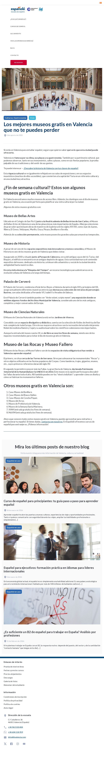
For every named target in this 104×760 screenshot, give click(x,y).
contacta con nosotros (52, 421)
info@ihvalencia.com (17, 737)
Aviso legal (8, 708)
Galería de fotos (11, 681)
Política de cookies (12, 704)
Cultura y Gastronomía (15, 118)
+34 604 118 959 (15, 732)
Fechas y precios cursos (14, 670)
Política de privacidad (13, 700)
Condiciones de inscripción (15, 697)
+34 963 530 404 (15, 727)
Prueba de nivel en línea (14, 666)
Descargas (8, 677)
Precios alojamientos (13, 674)
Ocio (32, 118)
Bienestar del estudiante (14, 685)
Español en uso (14, 461)
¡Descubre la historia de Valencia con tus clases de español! (51, 168)
